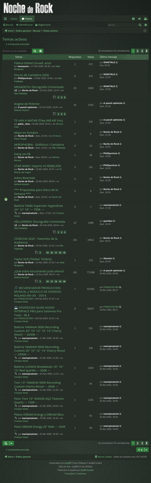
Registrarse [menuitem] (146, 19)
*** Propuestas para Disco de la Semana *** (36, 191)
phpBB (67, 463)
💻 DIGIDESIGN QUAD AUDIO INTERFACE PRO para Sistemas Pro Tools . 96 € (37, 311)
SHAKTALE (109, 62)
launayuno (23, 66)
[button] (147, 51)
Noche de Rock (30, 90)
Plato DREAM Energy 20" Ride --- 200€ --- (39, 428)
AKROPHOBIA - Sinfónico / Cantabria (39, 144)
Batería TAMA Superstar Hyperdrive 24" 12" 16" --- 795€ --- (38, 207)
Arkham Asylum (21, 110)
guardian (107, 221)
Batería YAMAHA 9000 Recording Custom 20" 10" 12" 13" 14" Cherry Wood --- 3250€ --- (37, 331)
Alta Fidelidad (20, 93)
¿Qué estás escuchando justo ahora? (39, 271)
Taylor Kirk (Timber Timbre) (33, 259)
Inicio (14, 18)
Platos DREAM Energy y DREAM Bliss (39, 414)
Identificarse (26, 24)
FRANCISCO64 (25, 299)
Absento (107, 258)
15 (47, 252)
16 (52, 252)
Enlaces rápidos (6, 19)
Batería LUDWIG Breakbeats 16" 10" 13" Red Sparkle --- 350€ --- (38, 368)
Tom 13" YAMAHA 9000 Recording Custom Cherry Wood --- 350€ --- (37, 384)
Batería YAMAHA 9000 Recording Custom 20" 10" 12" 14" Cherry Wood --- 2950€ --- (39, 350)
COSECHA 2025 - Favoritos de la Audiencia (35, 240)
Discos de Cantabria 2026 (31, 75)
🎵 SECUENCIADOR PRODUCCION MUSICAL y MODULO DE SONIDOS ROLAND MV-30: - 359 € (37, 291)
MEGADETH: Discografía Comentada (39, 87)
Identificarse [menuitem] (140, 19)
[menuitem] (133, 18)
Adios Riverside (24, 178)
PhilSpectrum (25, 78)
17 (56, 252)
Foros (28, 18)
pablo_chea (24, 124)
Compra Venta (21, 302)
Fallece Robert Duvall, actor (33, 63)
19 (64, 252)
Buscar (9, 24)
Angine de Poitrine (26, 104)
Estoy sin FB (22, 154)
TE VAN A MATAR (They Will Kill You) (38, 120)
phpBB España (87, 470)
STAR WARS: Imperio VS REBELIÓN (37, 166)
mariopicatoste (29, 213)
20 (64, 281)
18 (60, 252)
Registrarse (44, 24)
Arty (69, 467)
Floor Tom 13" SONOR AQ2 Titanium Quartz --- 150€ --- (39, 400)
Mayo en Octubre (26, 132)
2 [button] (137, 51)
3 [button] (142, 51)
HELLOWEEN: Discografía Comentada (39, 221)
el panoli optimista (27, 107)
